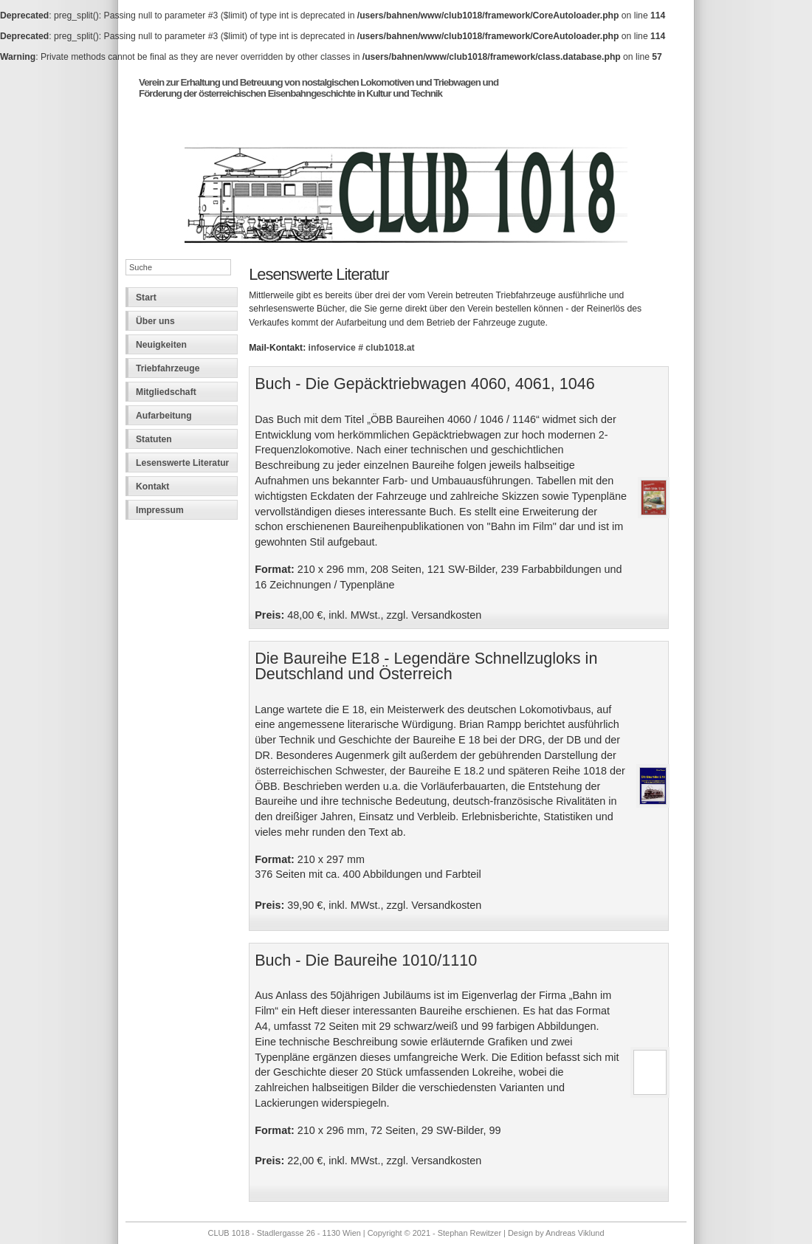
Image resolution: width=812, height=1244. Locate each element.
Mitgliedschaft (166, 392)
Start (146, 297)
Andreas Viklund (575, 1232)
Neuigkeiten (161, 345)
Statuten (154, 439)
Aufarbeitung (164, 415)
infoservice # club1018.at (362, 348)
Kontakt (152, 486)
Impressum (160, 510)
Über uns (155, 321)
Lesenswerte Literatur (182, 463)
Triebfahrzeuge (167, 368)
